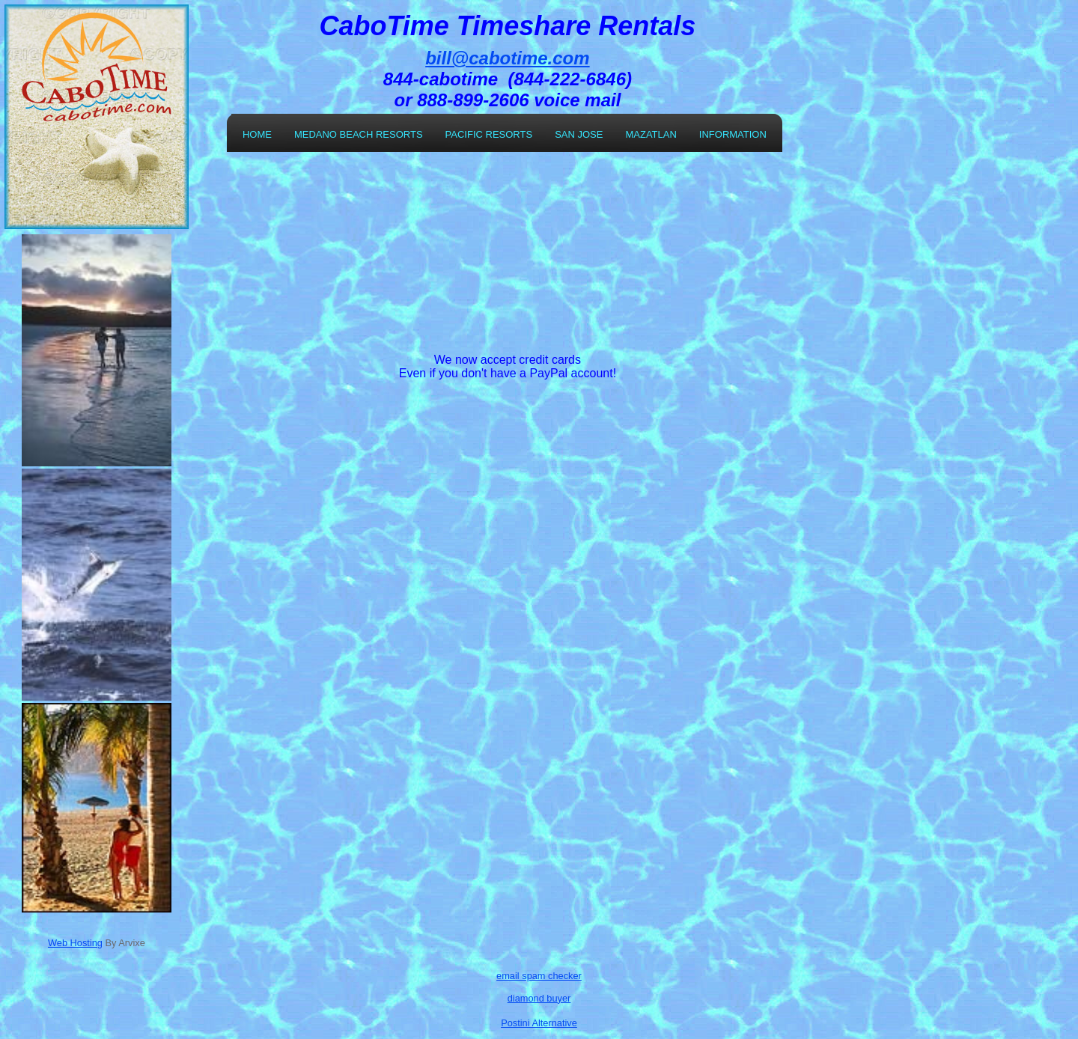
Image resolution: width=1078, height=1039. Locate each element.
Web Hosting (75, 942)
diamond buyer (539, 998)
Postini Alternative (539, 1023)
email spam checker (539, 975)
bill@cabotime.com (507, 58)
